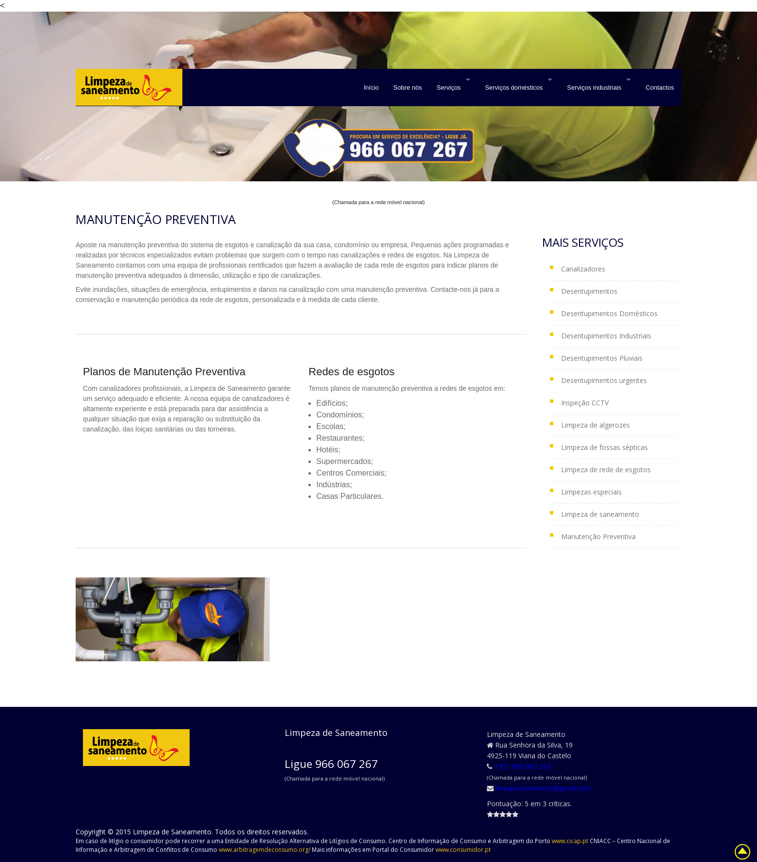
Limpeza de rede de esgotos (606, 469)
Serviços (448, 87)
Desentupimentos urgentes (604, 380)
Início (371, 87)
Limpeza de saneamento (600, 514)
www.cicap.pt (571, 841)
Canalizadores (583, 268)
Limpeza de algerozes (595, 425)
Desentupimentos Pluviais (602, 358)
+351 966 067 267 (522, 766)
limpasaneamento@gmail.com (543, 788)
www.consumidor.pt (463, 850)
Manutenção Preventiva (598, 536)
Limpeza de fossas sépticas (604, 447)
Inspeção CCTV (585, 402)
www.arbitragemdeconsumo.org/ (265, 850)
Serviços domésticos (514, 87)
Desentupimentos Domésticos (609, 313)
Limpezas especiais (591, 491)
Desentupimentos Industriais (606, 335)
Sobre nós (407, 87)
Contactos (659, 87)
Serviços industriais (594, 87)
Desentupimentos (589, 291)
